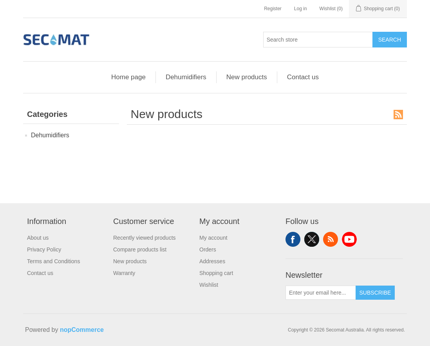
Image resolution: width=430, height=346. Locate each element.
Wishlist (208, 285)
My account (213, 238)
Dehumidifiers (186, 77)
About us (38, 238)
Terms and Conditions (53, 261)
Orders (207, 249)
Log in (300, 8)
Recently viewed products (144, 238)
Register (273, 8)
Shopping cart (216, 273)
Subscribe (375, 293)
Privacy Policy (44, 249)
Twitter (311, 239)
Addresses (212, 261)
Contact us (303, 77)
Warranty (124, 273)
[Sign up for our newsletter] (320, 293)
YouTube (349, 239)
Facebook (292, 239)
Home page (128, 77)
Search (389, 39)
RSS (398, 114)
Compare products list (139, 249)
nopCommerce (82, 329)
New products (246, 77)
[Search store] (318, 39)
